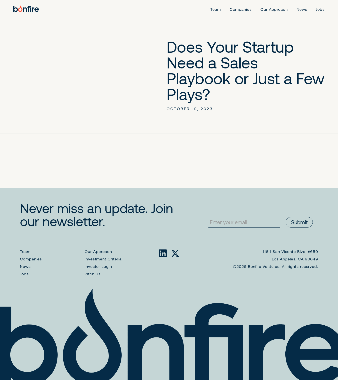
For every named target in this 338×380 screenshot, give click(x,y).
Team (25, 251)
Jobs (24, 274)
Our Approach (98, 251)
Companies (31, 259)
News (25, 266)
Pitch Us (93, 274)
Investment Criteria (103, 259)
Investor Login (98, 266)
